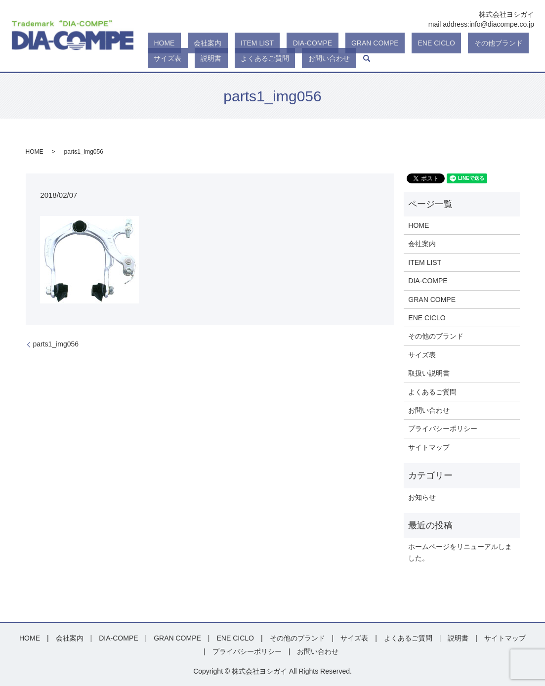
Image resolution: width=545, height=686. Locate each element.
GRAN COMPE (319, 43)
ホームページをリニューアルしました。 (460, 552)
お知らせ (422, 497)
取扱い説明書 (429, 373)
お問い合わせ (224, 58)
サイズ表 (463, 43)
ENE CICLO (368, 43)
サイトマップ (429, 447)
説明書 (494, 43)
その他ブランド (418, 43)
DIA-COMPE (269, 43)
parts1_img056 (56, 344)
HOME (158, 43)
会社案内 (189, 43)
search (255, 58)
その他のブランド (435, 336)
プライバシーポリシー (442, 428)
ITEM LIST (226, 43)
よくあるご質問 (172, 58)
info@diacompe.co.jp (501, 24)
